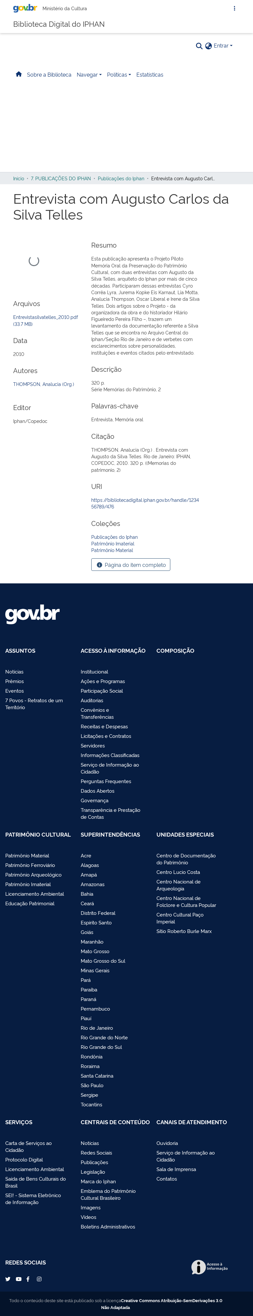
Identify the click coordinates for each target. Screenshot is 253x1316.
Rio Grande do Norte (104, 1037)
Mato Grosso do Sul (103, 960)
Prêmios (14, 680)
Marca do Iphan (98, 1181)
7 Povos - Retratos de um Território (34, 703)
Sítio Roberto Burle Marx (184, 930)
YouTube (19, 1279)
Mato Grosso (95, 951)
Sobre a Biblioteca (49, 81)
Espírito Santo (96, 922)
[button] (208, 53)
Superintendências (110, 834)
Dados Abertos (97, 790)
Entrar (221, 52)
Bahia (87, 893)
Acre (86, 855)
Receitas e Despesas (104, 726)
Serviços (18, 1122)
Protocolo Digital (24, 1159)
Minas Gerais (95, 970)
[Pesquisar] (199, 52)
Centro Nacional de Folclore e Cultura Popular (186, 901)
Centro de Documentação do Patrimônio (186, 859)
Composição (175, 650)
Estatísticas (149, 81)
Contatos (166, 1178)
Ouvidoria (167, 1142)
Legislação (93, 1171)
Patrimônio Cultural (38, 834)
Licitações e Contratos (106, 735)
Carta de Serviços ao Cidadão (28, 1146)
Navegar (87, 81)
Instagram (40, 1279)
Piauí (86, 1018)
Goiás (87, 931)
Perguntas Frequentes (106, 781)
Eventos (14, 690)
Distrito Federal (98, 912)
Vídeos (88, 1216)
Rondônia (91, 1056)
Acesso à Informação (113, 650)
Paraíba (89, 989)
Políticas (117, 81)
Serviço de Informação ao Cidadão (110, 768)
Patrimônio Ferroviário (30, 864)
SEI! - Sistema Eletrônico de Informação (33, 1198)
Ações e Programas (103, 680)
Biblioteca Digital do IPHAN (59, 28)
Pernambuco (95, 1008)
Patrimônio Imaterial (28, 884)
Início (18, 185)
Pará (86, 979)
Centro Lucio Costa (178, 871)
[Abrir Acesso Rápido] (234, 12)
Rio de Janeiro (97, 1027)
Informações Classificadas (110, 754)
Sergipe (89, 1094)
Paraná (88, 998)
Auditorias (92, 700)
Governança (94, 800)
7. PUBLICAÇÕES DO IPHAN (61, 185)
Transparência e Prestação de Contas (110, 813)
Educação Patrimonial (29, 903)
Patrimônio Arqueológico (33, 874)
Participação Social (102, 690)
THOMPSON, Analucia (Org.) (43, 391)
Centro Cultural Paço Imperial (180, 918)
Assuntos (20, 650)
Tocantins (91, 1104)
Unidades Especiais (185, 834)
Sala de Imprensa (176, 1168)
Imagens (90, 1207)
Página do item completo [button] (131, 571)
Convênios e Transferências (97, 713)
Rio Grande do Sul (101, 1046)
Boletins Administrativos (108, 1226)
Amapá (89, 874)
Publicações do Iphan (121, 185)
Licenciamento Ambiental (34, 893)
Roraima (90, 1065)
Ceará (87, 903)
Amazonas (92, 884)
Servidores (93, 745)
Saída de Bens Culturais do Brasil (35, 1182)
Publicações (94, 1162)
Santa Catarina (97, 1075)
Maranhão (92, 941)
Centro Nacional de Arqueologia (178, 885)
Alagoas (90, 864)
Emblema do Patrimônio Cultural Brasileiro (108, 1194)
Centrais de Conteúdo (115, 1122)
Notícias (14, 671)
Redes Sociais (96, 1152)
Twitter (8, 1279)
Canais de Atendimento (191, 1122)
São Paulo (92, 1085)
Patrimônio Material (27, 855)
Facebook (29, 1279)
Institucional (94, 671)
